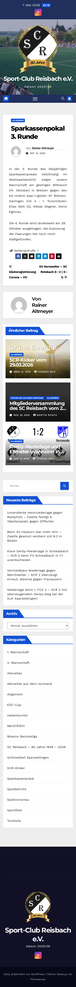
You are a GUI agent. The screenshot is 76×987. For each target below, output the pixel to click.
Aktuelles (14, 673)
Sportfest (14, 810)
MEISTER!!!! (16, 726)
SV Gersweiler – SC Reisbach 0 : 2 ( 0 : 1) (53, 272)
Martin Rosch (45, 415)
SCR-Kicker (16, 768)
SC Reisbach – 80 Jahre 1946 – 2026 (36, 747)
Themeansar (38, 979)
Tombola (14, 821)
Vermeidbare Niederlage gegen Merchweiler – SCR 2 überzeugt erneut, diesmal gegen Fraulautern (34, 575)
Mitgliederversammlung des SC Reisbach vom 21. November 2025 (37, 408)
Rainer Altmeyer (43, 148)
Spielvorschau (18, 800)
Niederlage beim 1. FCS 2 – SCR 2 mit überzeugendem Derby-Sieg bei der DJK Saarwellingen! (37, 594)
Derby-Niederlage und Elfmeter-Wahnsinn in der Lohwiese (35, 451)
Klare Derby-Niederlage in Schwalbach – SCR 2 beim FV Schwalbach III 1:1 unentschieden (37, 555)
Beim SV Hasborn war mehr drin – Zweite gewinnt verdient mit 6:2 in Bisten (34, 536)
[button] (62, 98)
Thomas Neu (45, 371)
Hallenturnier (17, 715)
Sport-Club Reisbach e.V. (38, 78)
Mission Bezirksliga (22, 736)
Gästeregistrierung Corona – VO (22, 272)
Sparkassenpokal (20, 778)
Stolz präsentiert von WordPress (24, 974)
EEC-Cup (14, 705)
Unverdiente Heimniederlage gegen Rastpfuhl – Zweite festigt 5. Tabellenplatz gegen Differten (34, 517)
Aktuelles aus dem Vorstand (27, 398)
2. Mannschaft (18, 663)
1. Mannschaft (18, 652)
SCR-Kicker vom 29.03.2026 (28, 362)
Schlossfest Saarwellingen (28, 757)
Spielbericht (16, 789)
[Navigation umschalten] (35, 99)
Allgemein (18, 120)
